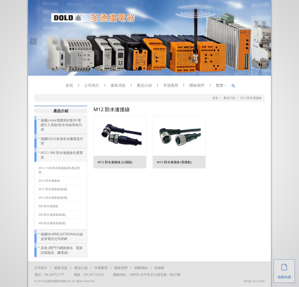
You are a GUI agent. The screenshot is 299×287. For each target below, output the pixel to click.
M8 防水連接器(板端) (52, 223)
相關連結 (141, 267)
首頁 (69, 85)
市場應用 (170, 85)
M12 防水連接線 (49, 180)
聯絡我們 (196, 85)
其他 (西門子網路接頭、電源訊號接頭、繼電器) (61, 250)
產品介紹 (144, 85)
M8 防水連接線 (48, 206)
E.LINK (261, 281)
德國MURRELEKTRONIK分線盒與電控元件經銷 (62, 236)
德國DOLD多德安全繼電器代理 (62, 141)
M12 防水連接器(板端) (53, 197)
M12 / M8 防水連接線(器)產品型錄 (59, 170)
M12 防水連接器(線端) (53, 189)
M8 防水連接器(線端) (52, 214)
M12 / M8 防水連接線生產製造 (62, 154)
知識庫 (159, 267)
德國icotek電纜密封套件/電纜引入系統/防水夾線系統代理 (61, 125)
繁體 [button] (221, 85)
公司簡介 (91, 85)
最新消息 (118, 85)
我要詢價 (284, 269)
